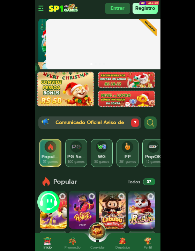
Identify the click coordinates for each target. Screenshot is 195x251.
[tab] (50, 153)
